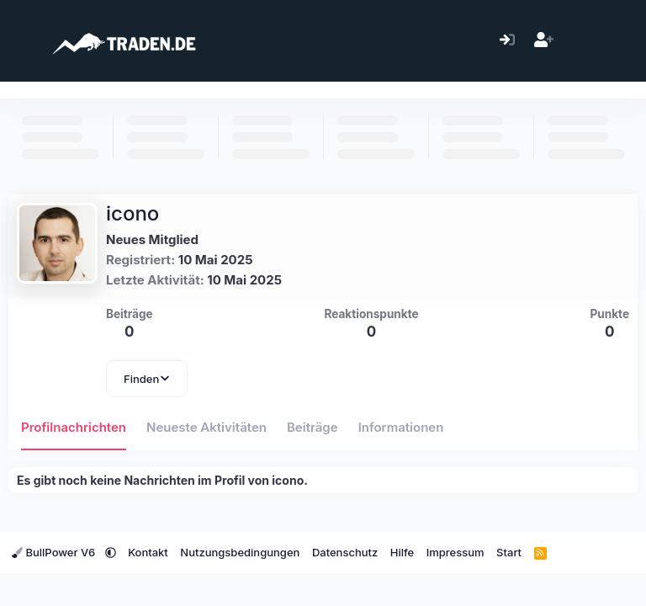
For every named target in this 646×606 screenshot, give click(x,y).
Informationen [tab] (401, 427)
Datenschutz (345, 552)
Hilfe (402, 552)
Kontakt (148, 552)
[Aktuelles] (580, 41)
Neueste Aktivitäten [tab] (206, 427)
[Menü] (23, 40)
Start (509, 552)
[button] (110, 552)
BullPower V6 (55, 552)
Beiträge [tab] (312, 427)
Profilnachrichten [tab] (73, 427)
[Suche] (616, 41)
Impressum (455, 552)
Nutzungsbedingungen (239, 552)
